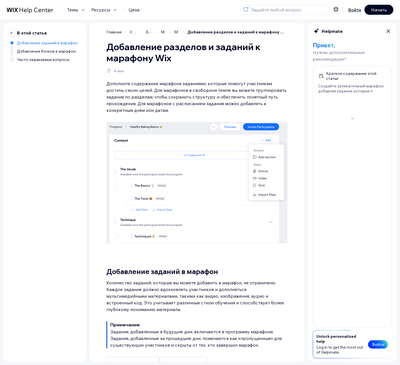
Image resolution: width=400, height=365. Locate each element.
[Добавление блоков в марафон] (44, 51)
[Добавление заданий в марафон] (44, 42)
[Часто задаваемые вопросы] (44, 59)
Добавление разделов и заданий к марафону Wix (238, 31)
